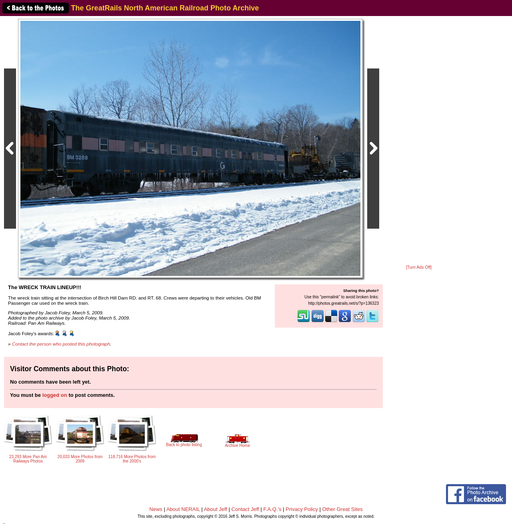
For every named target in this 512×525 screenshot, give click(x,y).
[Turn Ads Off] (419, 267)
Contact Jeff (245, 509)
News (155, 509)
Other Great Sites (342, 509)
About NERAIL (183, 509)
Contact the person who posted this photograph (61, 343)
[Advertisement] (419, 141)
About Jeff (215, 509)
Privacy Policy (302, 509)
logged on (54, 395)
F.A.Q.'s (272, 509)
